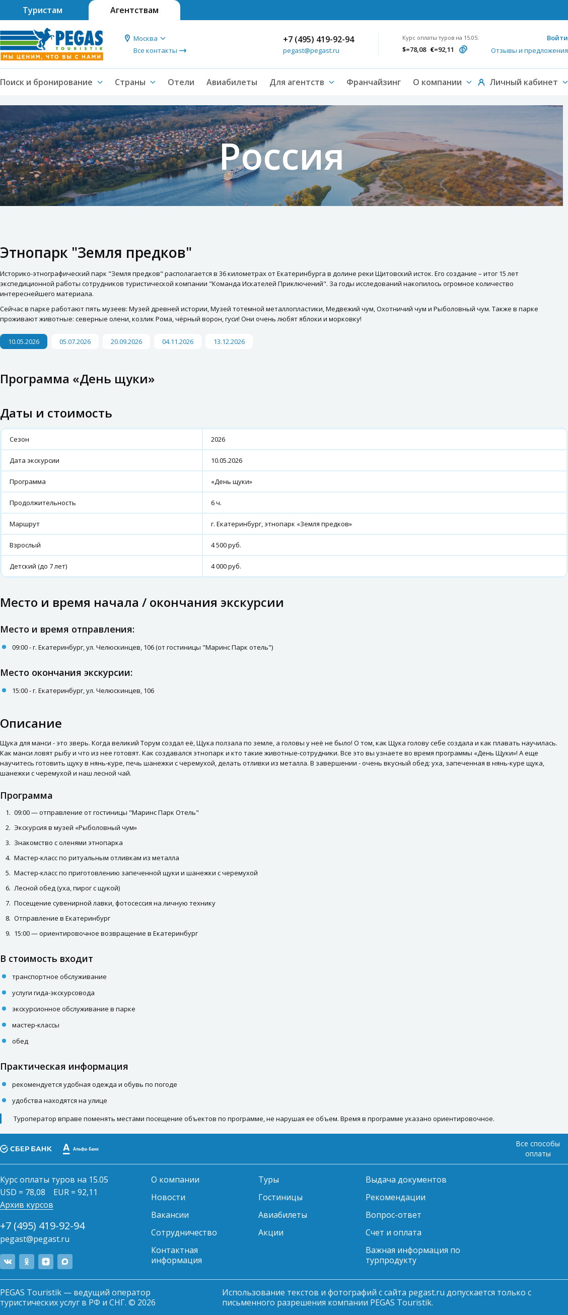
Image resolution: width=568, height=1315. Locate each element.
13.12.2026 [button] (229, 341)
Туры (268, 1179)
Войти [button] (557, 37)
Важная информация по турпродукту (413, 1255)
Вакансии (170, 1214)
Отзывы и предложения (529, 50)
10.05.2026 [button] (23, 341)
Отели (181, 82)
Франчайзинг (373, 82)
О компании (175, 1179)
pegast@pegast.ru (311, 50)
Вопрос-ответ (393, 1214)
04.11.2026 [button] (177, 341)
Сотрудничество (184, 1232)
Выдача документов (406, 1179)
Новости (168, 1197)
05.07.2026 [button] (75, 341)
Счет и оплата (393, 1232)
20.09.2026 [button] (126, 341)
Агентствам (134, 10)
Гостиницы (280, 1197)
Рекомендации (395, 1197)
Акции (270, 1232)
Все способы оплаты (538, 1148)
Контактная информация (176, 1255)
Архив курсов (26, 1204)
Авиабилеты (231, 82)
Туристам (42, 10)
